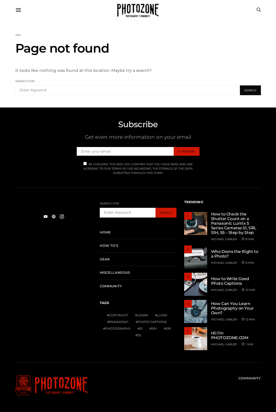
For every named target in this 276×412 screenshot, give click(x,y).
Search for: (25, 81)
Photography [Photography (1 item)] (118, 328)
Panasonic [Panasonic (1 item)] (119, 322)
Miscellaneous (115, 272)
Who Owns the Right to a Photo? (234, 254)
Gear (105, 259)
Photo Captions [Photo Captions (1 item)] (152, 322)
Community (111, 286)
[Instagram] (61, 216)
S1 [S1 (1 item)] (141, 328)
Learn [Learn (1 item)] (142, 315)
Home (105, 232)
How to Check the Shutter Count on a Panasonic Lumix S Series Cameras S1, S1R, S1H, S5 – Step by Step (233, 223)
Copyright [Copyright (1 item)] (118, 315)
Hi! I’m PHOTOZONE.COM (229, 335)
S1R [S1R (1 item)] (168, 328)
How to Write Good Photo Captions (230, 281)
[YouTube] (45, 216)
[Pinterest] (53, 216)
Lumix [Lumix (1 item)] (162, 315)
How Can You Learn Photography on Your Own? (232, 308)
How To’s (109, 245)
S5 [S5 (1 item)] (139, 335)
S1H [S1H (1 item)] (154, 328)
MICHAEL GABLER (224, 239)
